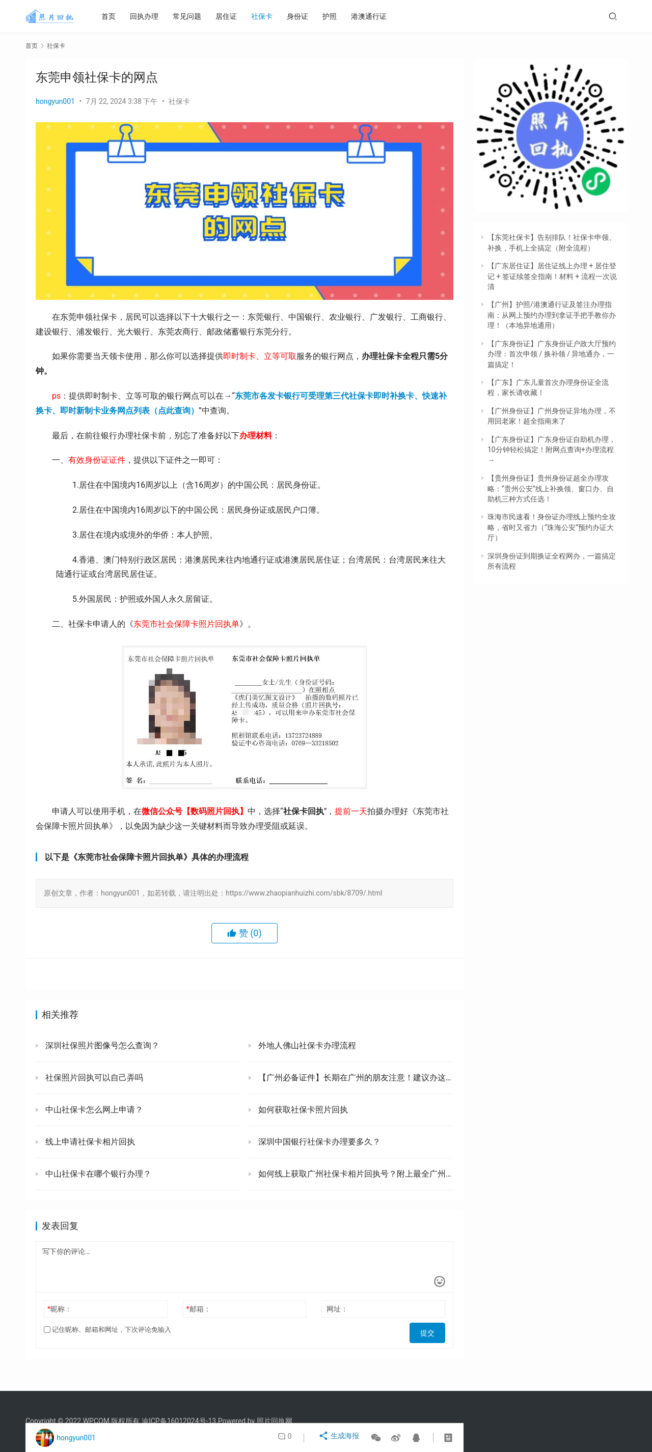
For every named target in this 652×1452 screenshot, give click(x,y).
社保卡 (270, 16)
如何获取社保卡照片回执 (302, 1109)
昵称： (59, 1309)
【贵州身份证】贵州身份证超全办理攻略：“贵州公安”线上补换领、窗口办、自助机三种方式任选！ (550, 488)
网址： (337, 1309)
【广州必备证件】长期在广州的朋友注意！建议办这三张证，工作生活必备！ (354, 1077)
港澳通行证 (377, 16)
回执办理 (153, 16)
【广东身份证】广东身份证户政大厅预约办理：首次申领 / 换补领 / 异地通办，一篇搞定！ (551, 354)
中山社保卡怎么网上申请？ (93, 1109)
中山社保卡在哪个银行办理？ (97, 1174)
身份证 (306, 16)
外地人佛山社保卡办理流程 (306, 1045)
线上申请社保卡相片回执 (89, 1142)
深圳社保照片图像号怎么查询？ (101, 1045)
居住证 (235, 16)
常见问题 (195, 16)
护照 (338, 16)
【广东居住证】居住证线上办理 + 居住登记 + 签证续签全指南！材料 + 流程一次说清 (552, 276)
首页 (117, 16)
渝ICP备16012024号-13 (179, 1421)
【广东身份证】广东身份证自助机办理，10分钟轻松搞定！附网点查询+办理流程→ (551, 449)
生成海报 (340, 1438)
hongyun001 (55, 101)
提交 (431, 1329)
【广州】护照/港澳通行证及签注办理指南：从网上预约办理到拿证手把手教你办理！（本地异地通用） (551, 314)
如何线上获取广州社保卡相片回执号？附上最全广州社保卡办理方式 (354, 1174)
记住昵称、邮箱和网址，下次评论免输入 (107, 1329)
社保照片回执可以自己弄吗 (93, 1077)
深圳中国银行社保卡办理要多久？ (318, 1142)
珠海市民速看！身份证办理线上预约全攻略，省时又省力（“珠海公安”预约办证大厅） (551, 527)
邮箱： (198, 1309)
